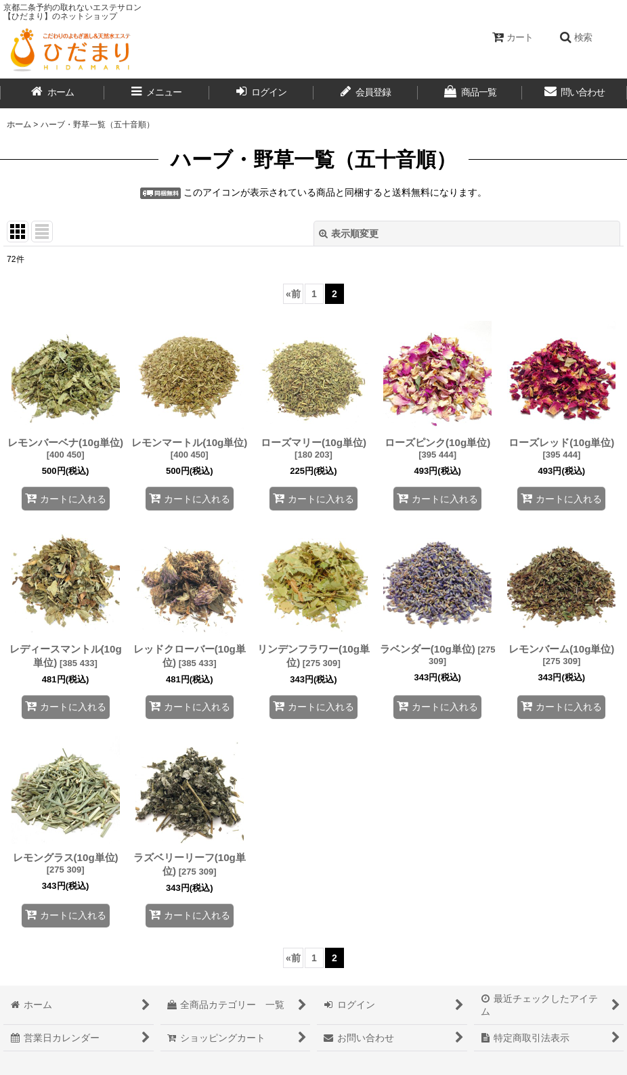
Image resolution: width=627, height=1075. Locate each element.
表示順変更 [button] (349, 233)
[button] (576, 37)
